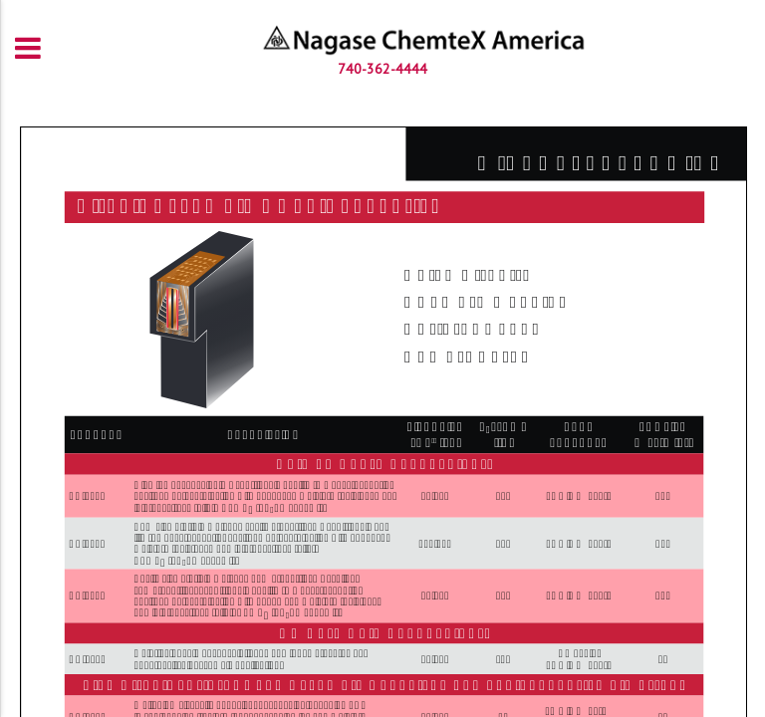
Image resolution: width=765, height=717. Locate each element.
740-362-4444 (382, 69)
